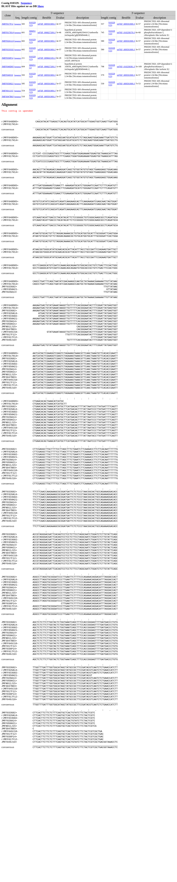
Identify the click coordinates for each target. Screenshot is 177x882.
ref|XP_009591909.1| (47, 24)
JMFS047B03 (8, 96)
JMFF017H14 (8, 32)
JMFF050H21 (8, 83)
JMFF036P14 (7, 58)
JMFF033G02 (8, 49)
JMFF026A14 (8, 41)
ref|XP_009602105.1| (47, 58)
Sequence (26, 2)
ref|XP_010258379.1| (126, 32)
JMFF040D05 (8, 66)
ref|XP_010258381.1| (126, 66)
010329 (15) (32, 23)
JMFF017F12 (7, 24)
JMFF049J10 (7, 75)
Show (40, 6)
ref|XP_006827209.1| (47, 32)
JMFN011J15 (7, 90)
